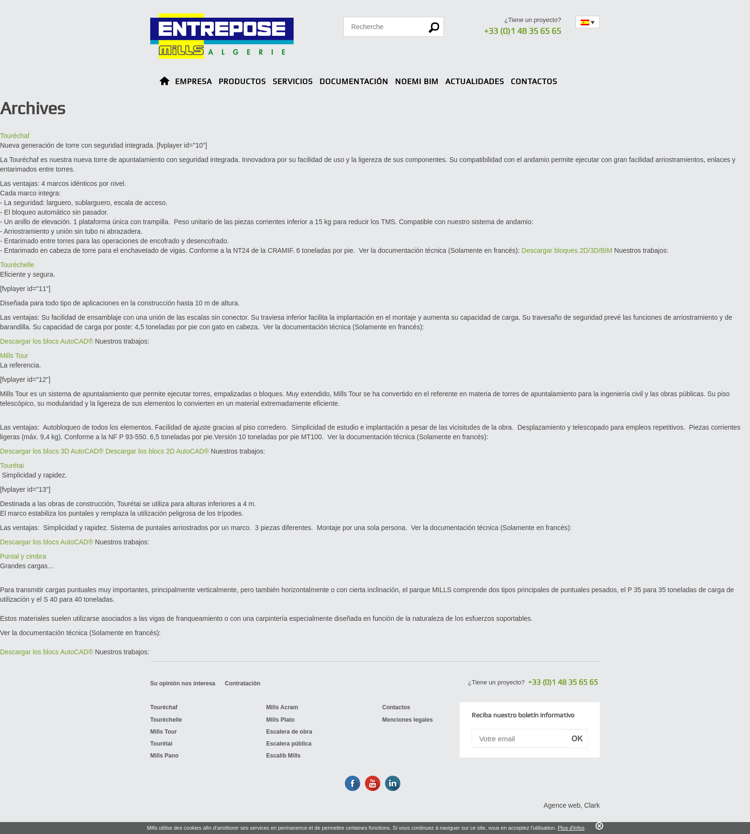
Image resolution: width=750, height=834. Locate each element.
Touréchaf (14, 136)
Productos (242, 81)
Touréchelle (17, 265)
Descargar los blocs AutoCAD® (46, 341)
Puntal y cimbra (23, 556)
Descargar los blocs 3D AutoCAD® (52, 451)
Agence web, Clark (571, 805)
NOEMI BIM (417, 81)
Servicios (293, 81)
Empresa (193, 81)
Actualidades (474, 81)
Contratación (242, 683)
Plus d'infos (571, 828)
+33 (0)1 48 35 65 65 (522, 31)
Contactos (534, 81)
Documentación (354, 81)
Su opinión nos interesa (182, 683)
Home (164, 82)
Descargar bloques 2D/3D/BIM (566, 250)
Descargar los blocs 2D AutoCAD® (157, 451)
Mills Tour (14, 355)
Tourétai (12, 465)
